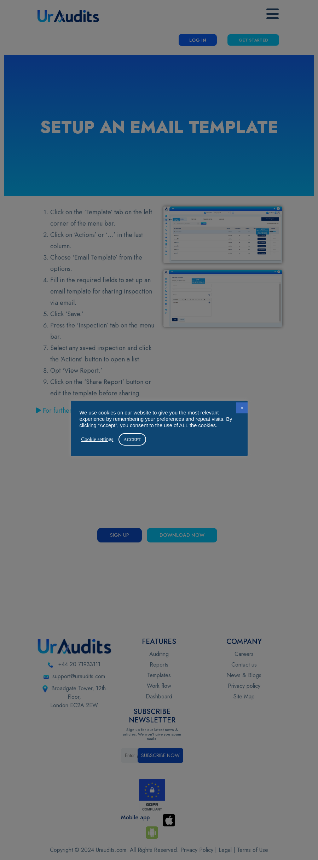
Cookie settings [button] (97, 439)
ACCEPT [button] (132, 439)
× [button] (242, 408)
